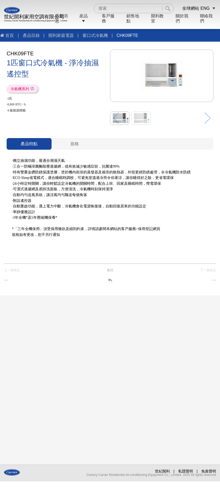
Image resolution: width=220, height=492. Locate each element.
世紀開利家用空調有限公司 (34, 17)
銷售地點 (132, 18)
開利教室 (157, 18)
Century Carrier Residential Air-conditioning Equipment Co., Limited (35, 21)
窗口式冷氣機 (95, 35)
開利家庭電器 (61, 35)
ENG (205, 8)
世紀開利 (162, 471)
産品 (83, 18)
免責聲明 (208, 471)
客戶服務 (108, 18)
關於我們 (182, 18)
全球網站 (190, 8)
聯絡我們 (206, 18)
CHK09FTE (127, 35)
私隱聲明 (185, 471)
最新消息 (61, 18)
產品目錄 (31, 35)
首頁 (9, 35)
